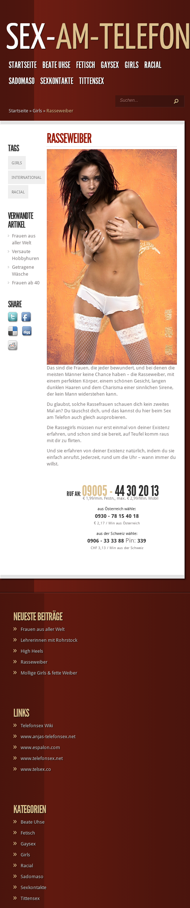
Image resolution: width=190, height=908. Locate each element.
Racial (152, 65)
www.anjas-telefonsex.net (48, 736)
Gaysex (110, 65)
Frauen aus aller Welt (43, 629)
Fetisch (85, 65)
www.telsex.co (36, 769)
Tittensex (91, 81)
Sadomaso (21, 81)
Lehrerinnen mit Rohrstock (49, 640)
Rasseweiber (34, 662)
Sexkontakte (56, 81)
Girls (132, 65)
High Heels (32, 651)
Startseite (23, 65)
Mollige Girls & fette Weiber (49, 673)
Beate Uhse (56, 65)
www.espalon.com (40, 747)
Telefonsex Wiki (37, 725)
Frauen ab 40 (26, 282)
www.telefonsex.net (42, 758)
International (26, 177)
